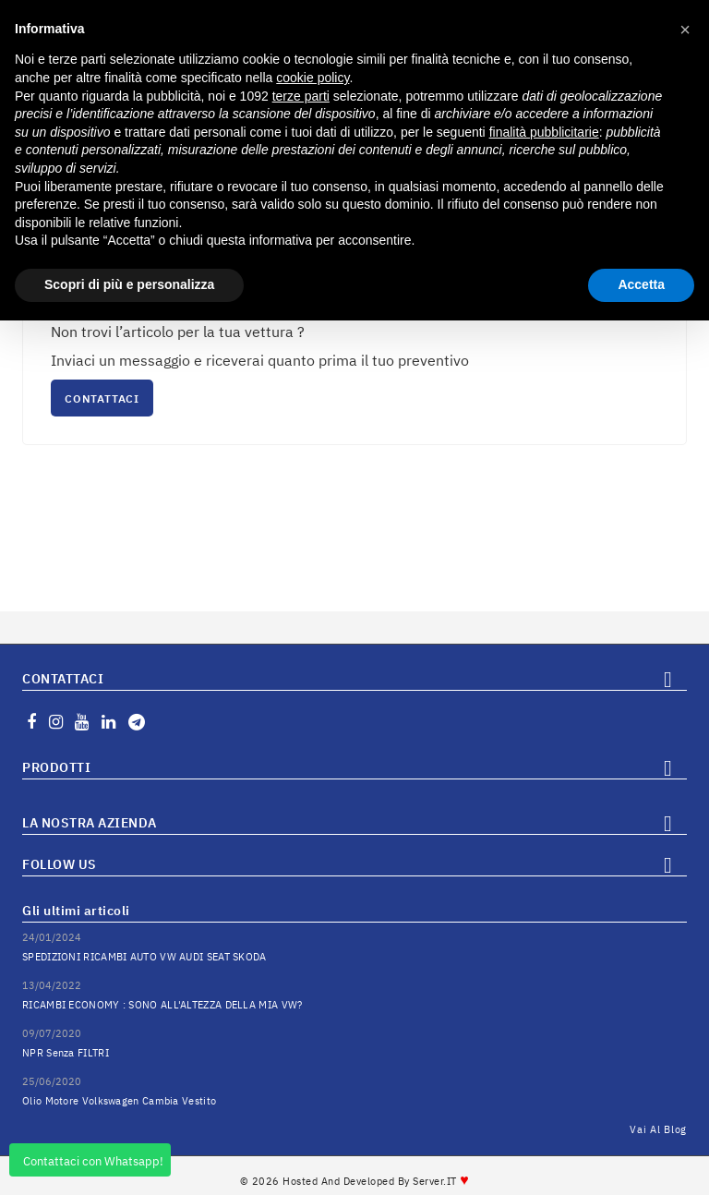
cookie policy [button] (312, 77)
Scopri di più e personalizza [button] (129, 284)
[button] (685, 29)
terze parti (301, 96)
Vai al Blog (658, 1129)
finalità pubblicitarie (544, 132)
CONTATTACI (102, 398)
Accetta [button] (641, 284)
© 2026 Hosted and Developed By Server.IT (355, 1181)
